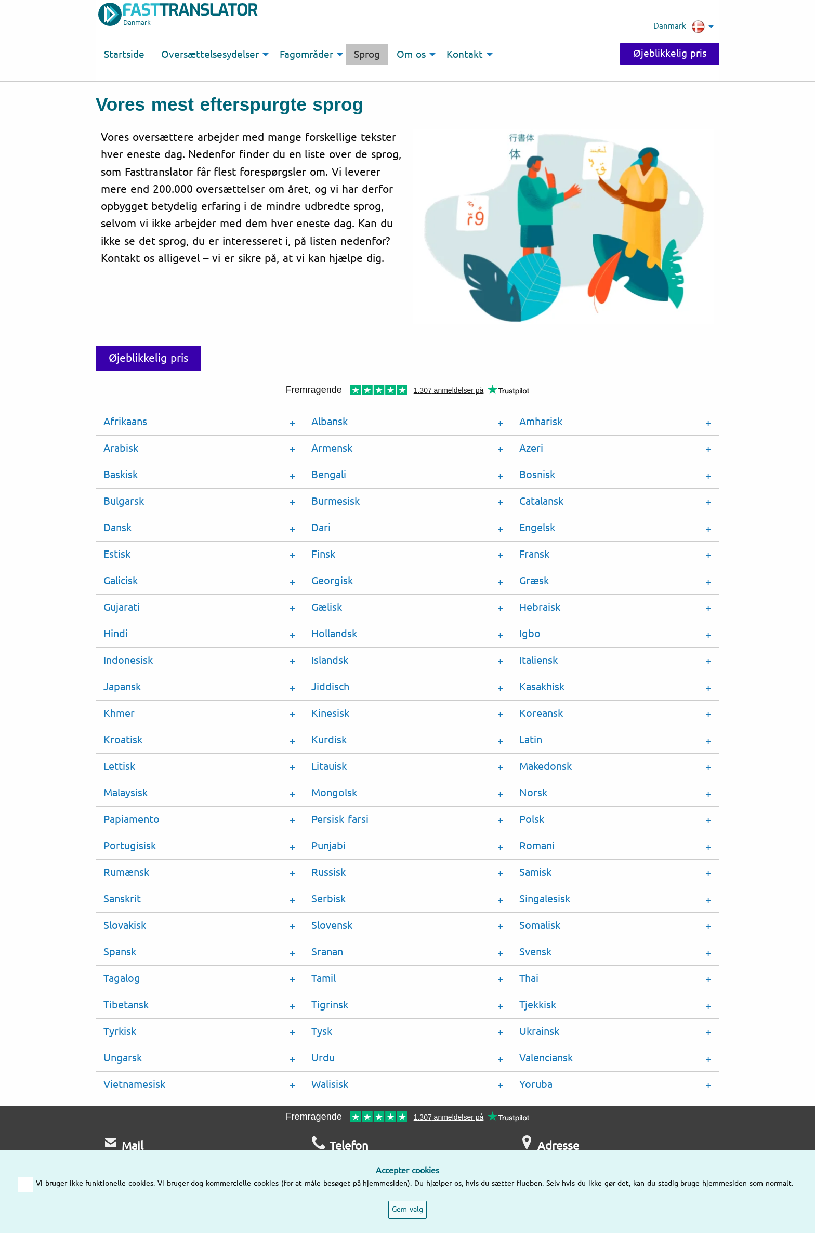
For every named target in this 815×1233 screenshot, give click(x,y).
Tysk (321, 1031)
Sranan (327, 952)
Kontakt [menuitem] (464, 54)
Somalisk (539, 925)
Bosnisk (537, 474)
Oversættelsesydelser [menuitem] (210, 54)
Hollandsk (334, 633)
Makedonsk (545, 766)
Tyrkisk (119, 1031)
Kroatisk (122, 739)
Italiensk (538, 660)
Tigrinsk (329, 1005)
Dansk (117, 527)
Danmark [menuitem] (679, 26)
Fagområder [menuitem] (306, 54)
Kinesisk (330, 713)
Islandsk (329, 660)
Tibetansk (126, 1005)
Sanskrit (122, 899)
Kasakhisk (541, 686)
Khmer (119, 713)
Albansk (329, 421)
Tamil (323, 978)
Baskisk (120, 474)
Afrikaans (125, 421)
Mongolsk (334, 793)
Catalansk (541, 501)
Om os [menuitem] (411, 54)
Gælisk (326, 607)
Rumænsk (126, 872)
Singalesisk (544, 899)
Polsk (531, 819)
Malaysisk (125, 793)
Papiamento (131, 819)
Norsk (533, 793)
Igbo (530, 633)
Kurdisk (329, 739)
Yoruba (536, 1084)
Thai (528, 978)
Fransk (534, 554)
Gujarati (121, 607)
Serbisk (328, 899)
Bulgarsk (123, 501)
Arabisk (120, 448)
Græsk (534, 580)
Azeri (531, 448)
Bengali (328, 474)
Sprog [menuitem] (367, 54)
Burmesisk (335, 501)
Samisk (535, 872)
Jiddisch (330, 686)
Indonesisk (128, 660)
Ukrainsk (539, 1031)
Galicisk (120, 580)
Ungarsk (122, 1058)
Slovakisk (124, 925)
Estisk (116, 554)
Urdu (323, 1058)
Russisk (328, 872)
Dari (321, 527)
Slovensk (331, 925)
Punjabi (328, 846)
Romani (537, 846)
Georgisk (332, 580)
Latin (530, 739)
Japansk (122, 686)
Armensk (331, 448)
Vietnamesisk (134, 1084)
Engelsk (537, 527)
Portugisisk (129, 846)
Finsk (323, 554)
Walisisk (329, 1084)
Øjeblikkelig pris (669, 53)
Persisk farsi (340, 819)
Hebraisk (539, 607)
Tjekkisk (537, 1005)
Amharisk (540, 421)
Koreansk (541, 713)
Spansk (119, 952)
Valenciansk (546, 1058)
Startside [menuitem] (124, 54)
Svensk (535, 952)
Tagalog (121, 978)
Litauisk (329, 766)
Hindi (115, 633)
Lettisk (119, 766)
